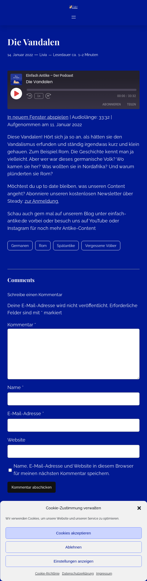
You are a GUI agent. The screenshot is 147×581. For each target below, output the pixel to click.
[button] (139, 508)
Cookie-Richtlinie (47, 573)
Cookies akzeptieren (73, 533)
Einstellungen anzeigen (73, 561)
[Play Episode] (16, 93)
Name (15, 387)
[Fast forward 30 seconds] (48, 96)
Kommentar (21, 324)
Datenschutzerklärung (78, 573)
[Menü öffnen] (74, 17)
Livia (43, 54)
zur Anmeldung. (42, 201)
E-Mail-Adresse (25, 413)
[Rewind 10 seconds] (29, 96)
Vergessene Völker (100, 245)
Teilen (131, 104)
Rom (43, 245)
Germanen (20, 245)
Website (16, 440)
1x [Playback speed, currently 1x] (39, 96)
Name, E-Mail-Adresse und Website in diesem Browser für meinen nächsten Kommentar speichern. (73, 469)
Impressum (104, 573)
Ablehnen (73, 547)
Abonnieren (111, 104)
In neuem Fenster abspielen (37, 117)
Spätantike (66, 245)
